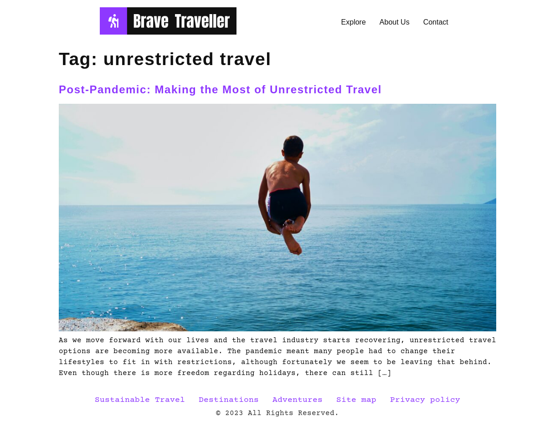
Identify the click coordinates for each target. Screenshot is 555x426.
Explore (353, 22)
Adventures (297, 400)
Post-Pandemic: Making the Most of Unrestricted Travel (222, 89)
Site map (356, 400)
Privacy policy (425, 400)
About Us (395, 22)
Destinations (229, 400)
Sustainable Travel (140, 400)
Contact (435, 22)
